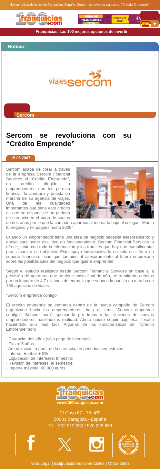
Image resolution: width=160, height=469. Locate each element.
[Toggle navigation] (149, 15)
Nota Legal (40, 463)
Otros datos (119, 463)
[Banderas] (149, 23)
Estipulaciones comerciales (79, 463)
